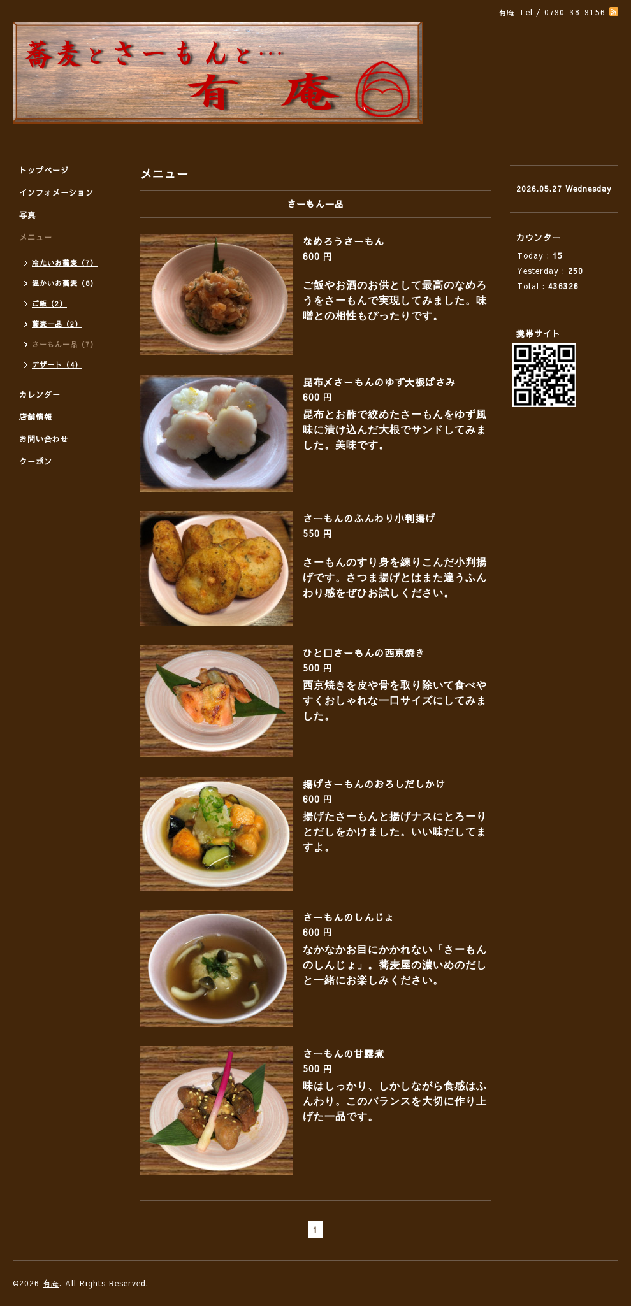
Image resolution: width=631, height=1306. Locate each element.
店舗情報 (35, 417)
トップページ (44, 170)
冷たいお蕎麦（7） (65, 263)
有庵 (51, 1283)
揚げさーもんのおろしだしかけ (374, 784)
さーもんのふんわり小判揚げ (369, 518)
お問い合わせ (44, 439)
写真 (27, 215)
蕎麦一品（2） (57, 324)
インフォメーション (56, 192)
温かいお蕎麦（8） (65, 283)
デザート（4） (57, 365)
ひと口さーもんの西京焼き (364, 652)
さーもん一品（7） (65, 344)
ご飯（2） (49, 303)
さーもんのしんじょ (349, 917)
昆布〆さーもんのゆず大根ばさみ (379, 382)
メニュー (35, 237)
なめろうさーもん (343, 241)
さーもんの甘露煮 (343, 1053)
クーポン (35, 461)
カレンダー (40, 394)
